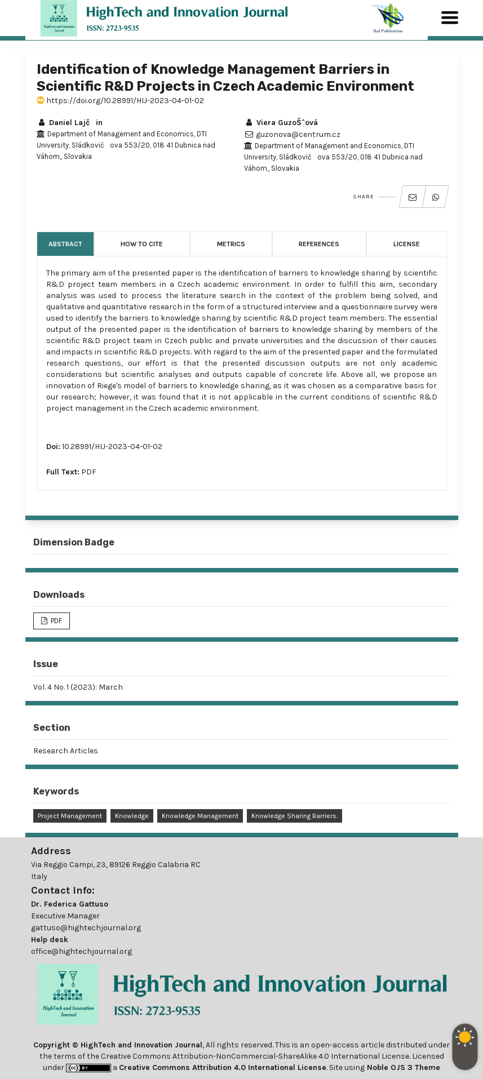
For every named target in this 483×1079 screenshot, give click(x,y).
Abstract (65, 244)
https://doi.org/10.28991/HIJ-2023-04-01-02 (120, 100)
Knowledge (132, 816)
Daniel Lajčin (70, 122)
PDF (88, 472)
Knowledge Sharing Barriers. (294, 816)
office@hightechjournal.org (81, 951)
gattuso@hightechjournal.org (86, 928)
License (406, 244)
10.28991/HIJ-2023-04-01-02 (112, 446)
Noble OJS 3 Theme (402, 1067)
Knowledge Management (200, 816)
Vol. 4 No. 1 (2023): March (78, 687)
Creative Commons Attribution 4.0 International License (222, 1067)
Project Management (70, 816)
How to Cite (142, 244)
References (319, 244)
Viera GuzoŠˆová (281, 122)
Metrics (231, 244)
